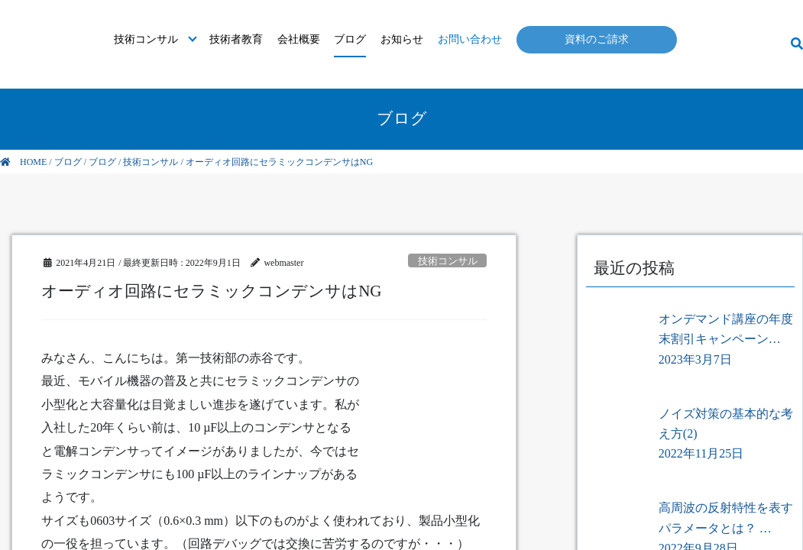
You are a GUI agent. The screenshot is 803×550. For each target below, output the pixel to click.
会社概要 (298, 39)
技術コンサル (146, 39)
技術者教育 (236, 39)
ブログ (350, 39)
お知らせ (401, 39)
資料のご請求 (597, 39)
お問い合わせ (470, 39)
